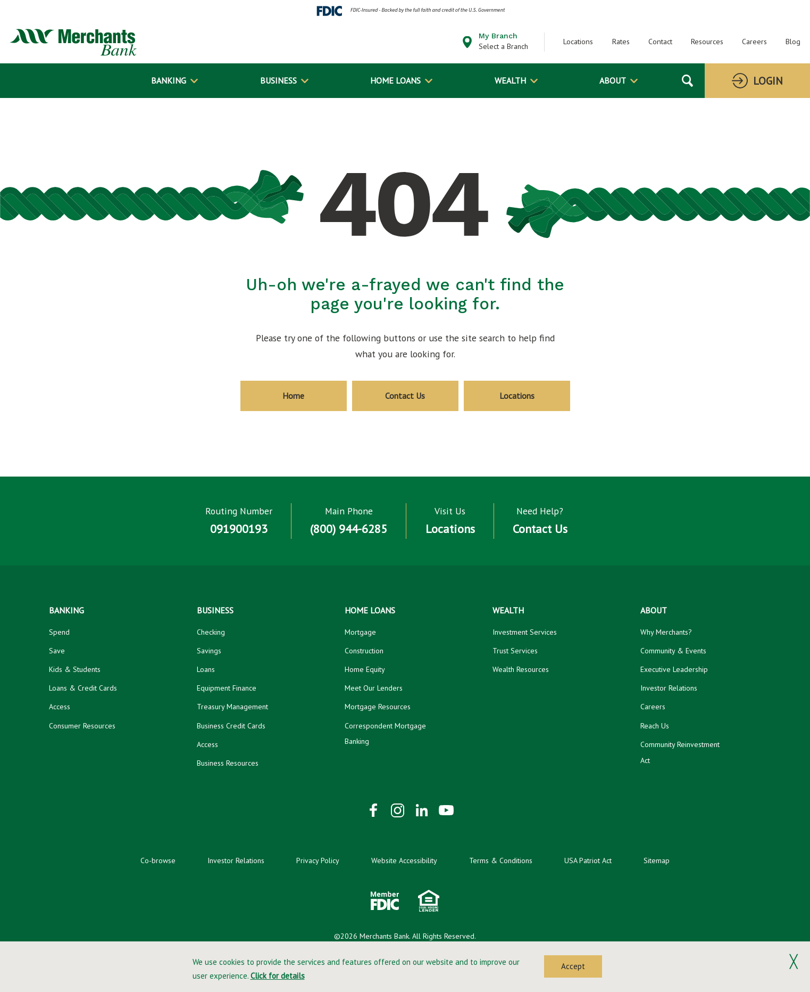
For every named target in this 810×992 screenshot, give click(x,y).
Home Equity (365, 669)
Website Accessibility (404, 860)
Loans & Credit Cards (83, 688)
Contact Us (405, 395)
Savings (209, 650)
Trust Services (515, 650)
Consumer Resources (82, 726)
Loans (206, 669)
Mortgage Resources (378, 706)
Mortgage (360, 632)
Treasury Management (232, 706)
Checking (211, 632)
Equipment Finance (226, 688)
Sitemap (657, 860)
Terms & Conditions (500, 860)
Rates (621, 41)
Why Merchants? (666, 632)
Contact (660, 41)
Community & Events (673, 650)
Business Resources (227, 763)
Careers (754, 41)
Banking (168, 80)
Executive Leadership (674, 669)
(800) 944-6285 (348, 528)
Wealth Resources (520, 669)
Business (278, 80)
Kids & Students (75, 669)
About (612, 80)
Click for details (277, 976)
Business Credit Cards (231, 726)
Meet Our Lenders (374, 688)
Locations (578, 41)
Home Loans (395, 80)
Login (768, 81)
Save (57, 650)
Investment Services (524, 632)
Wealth (510, 80)
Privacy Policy (317, 860)
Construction (364, 650)
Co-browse (158, 860)
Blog (793, 41)
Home (293, 395)
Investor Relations (668, 688)
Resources (707, 41)
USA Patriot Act (588, 860)
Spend (59, 632)
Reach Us (654, 726)
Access (59, 706)
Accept (573, 966)
